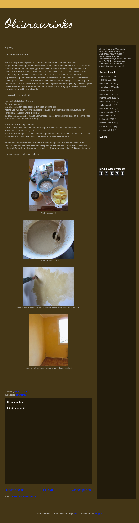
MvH (76, 513)
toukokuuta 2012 (107, 105)
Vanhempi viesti (82, 490)
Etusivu (48, 490)
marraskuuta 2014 (107, 76)
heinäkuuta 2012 (107, 101)
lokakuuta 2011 (106, 126)
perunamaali (21, 395)
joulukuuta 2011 (106, 119)
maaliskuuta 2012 (107, 112)
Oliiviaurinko (39, 25)
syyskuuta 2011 (106, 130)
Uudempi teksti (14, 490)
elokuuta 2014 (106, 80)
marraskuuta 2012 (107, 98)
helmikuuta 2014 (107, 83)
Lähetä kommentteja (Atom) (23, 496)
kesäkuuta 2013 (106, 90)
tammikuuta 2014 (107, 87)
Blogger (98, 513)
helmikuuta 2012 (107, 115)
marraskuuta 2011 (107, 123)
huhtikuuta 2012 (106, 108)
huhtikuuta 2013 (106, 94)
